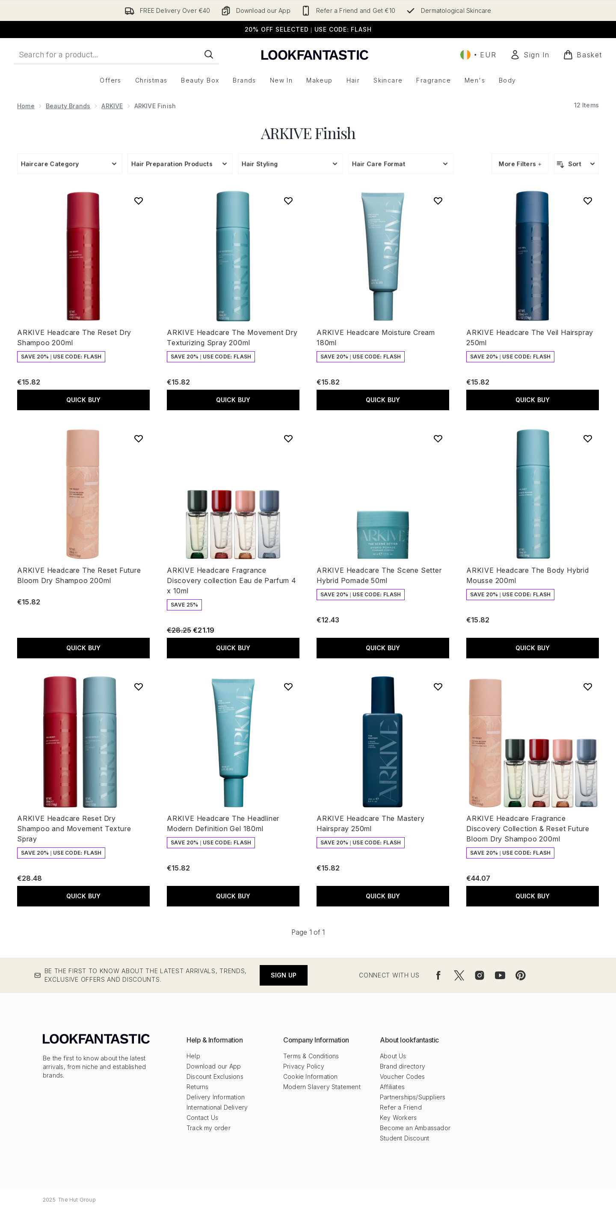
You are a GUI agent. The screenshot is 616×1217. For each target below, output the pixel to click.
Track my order (209, 1127)
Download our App (214, 1066)
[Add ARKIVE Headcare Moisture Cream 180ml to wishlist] (438, 200)
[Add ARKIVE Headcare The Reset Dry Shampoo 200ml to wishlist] (138, 200)
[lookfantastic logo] (314, 54)
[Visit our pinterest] (520, 975)
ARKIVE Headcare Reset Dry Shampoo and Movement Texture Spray (74, 828)
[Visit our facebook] (438, 975)
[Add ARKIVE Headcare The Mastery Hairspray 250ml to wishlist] (438, 686)
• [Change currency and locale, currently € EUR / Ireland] (478, 55)
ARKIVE (112, 106)
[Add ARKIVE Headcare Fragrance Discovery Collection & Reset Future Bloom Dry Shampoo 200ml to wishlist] (588, 686)
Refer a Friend (401, 1107)
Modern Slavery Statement (322, 1086)
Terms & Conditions (311, 1056)
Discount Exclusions (215, 1076)
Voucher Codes (402, 1076)
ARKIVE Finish (308, 132)
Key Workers (398, 1117)
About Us (393, 1056)
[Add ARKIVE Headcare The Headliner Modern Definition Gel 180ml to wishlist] (288, 686)
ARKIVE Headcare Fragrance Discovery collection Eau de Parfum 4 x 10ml (231, 580)
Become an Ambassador (415, 1127)
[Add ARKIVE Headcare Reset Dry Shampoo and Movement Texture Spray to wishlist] (138, 686)
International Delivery (217, 1107)
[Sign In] (529, 54)
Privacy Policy (303, 1066)
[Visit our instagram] (479, 975)
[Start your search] (116, 54)
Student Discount (404, 1138)
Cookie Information (310, 1076)
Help (193, 1056)
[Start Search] (209, 54)
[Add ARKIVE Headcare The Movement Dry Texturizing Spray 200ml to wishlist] (288, 200)
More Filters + (520, 163)
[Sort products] (576, 164)
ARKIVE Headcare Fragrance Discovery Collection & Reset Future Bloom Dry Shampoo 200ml (527, 828)
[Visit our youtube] (500, 975)
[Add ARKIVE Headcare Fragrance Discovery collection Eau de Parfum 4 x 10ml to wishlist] (288, 438)
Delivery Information (216, 1097)
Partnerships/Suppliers (412, 1097)
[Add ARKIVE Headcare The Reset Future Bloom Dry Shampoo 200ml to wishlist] (138, 438)
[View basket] (582, 55)
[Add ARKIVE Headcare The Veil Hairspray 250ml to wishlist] (588, 200)
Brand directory (402, 1066)
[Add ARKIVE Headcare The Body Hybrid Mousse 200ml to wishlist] (588, 438)
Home (26, 106)
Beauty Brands (68, 106)
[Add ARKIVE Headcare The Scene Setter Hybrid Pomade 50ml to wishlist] (438, 438)
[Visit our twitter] (459, 975)
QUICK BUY (83, 399)
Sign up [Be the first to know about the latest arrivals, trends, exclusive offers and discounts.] (283, 975)
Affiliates (392, 1086)
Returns (197, 1086)
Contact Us (202, 1117)
